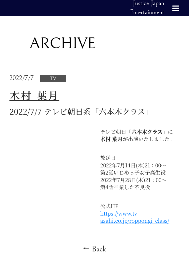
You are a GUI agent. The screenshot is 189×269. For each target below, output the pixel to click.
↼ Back (94, 249)
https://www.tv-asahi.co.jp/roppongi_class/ (134, 217)
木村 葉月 (34, 95)
